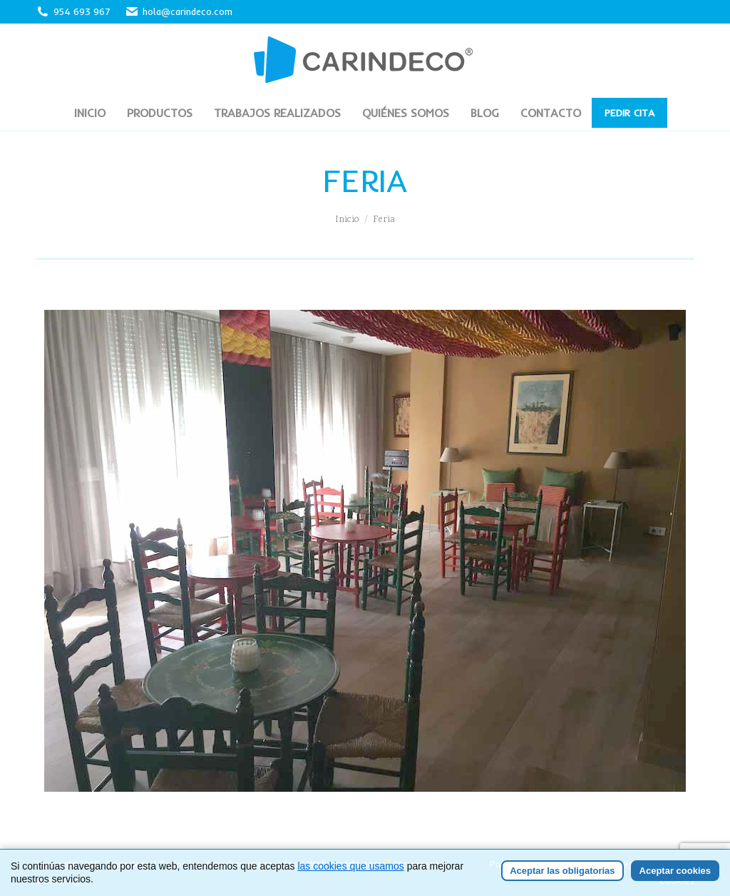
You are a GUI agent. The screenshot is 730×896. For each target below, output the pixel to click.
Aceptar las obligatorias (562, 870)
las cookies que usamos (350, 866)
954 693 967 (81, 11)
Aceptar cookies (675, 870)
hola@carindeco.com (178, 12)
